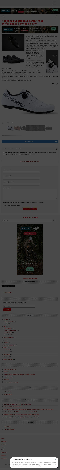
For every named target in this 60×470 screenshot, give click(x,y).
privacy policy (35, 464)
